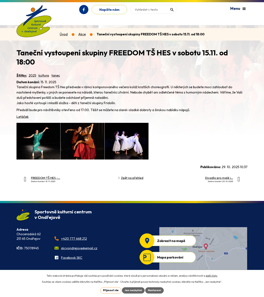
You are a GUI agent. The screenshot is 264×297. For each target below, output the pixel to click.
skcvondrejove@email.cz (79, 248)
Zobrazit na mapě (171, 241)
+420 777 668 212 (74, 238)
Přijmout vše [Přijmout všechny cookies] (111, 290)
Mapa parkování (170, 257)
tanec (55, 75)
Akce (82, 34)
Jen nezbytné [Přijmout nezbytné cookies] (133, 290)
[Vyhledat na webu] (153, 9)
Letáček (22, 117)
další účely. (212, 275)
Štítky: (21, 75)
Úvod (64, 34)
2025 (32, 75)
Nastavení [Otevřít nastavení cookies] (154, 290)
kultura (43, 75)
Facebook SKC (71, 258)
